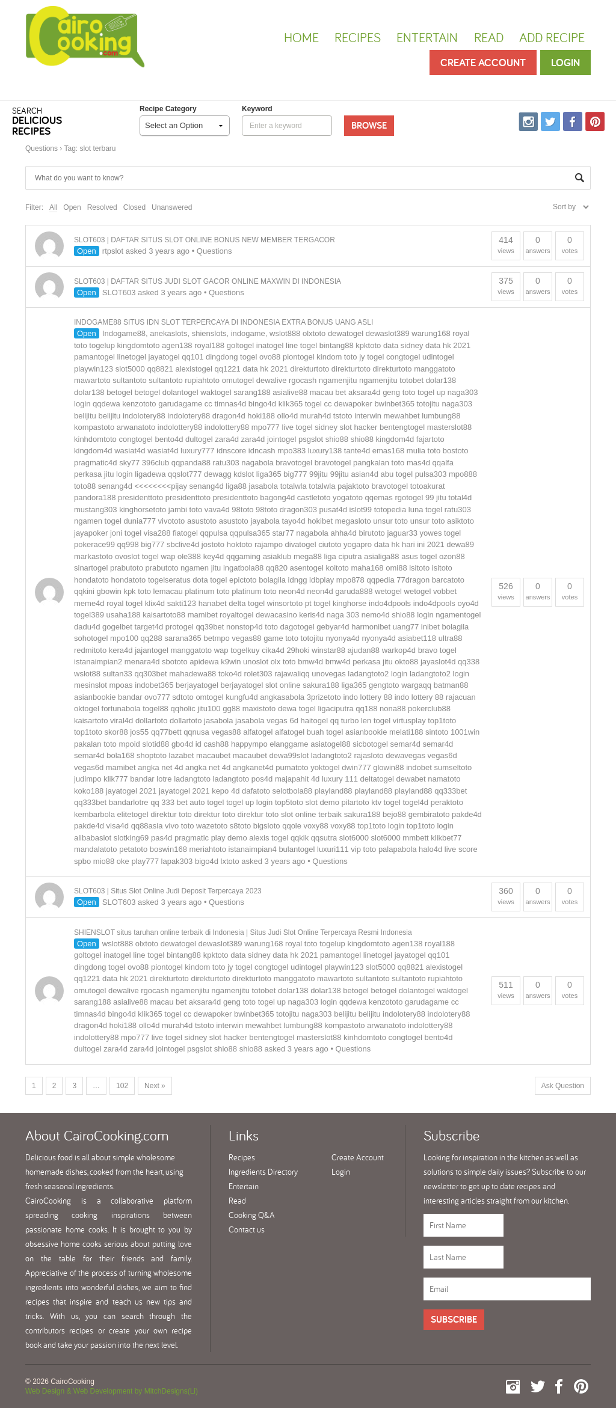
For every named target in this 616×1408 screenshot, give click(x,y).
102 (122, 1086)
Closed (134, 207)
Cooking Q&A (252, 1215)
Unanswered (172, 207)
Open (72, 207)
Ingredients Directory (263, 1171)
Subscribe (454, 1319)
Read (489, 37)
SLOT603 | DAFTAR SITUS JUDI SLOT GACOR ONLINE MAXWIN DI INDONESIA (207, 281)
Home (301, 37)
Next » (154, 1086)
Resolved (102, 207)
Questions (41, 148)
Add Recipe (552, 37)
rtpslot (112, 251)
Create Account (483, 62)
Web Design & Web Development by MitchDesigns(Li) (111, 1391)
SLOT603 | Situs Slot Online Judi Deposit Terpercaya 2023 (168, 891)
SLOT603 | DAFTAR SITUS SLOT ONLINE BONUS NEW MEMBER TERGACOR (204, 240)
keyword (257, 109)
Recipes (357, 37)
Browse (369, 125)
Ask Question (562, 1086)
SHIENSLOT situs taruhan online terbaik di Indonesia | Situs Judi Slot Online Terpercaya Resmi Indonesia (243, 932)
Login (565, 62)
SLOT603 (119, 292)
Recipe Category (168, 109)
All (53, 207)
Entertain (427, 37)
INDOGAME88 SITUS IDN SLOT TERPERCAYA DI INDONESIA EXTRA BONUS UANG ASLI (223, 322)
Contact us (247, 1229)
